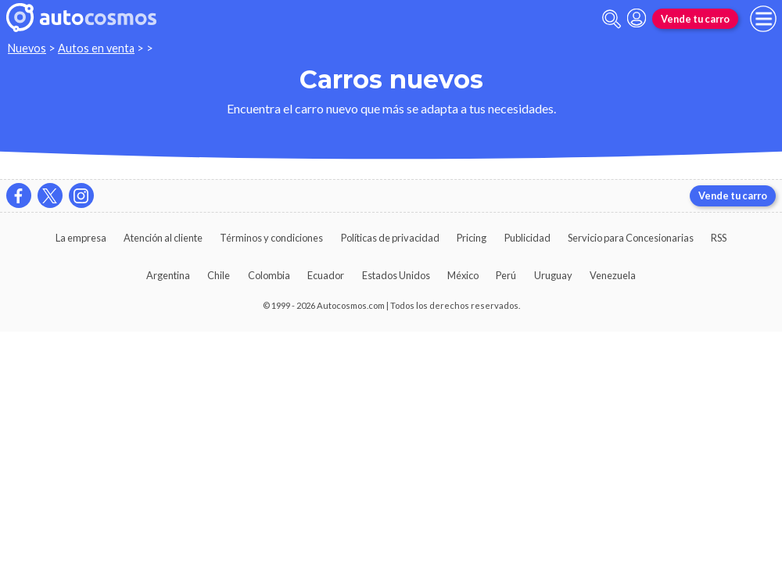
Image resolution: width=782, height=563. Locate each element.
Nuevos (27, 48)
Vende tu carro (695, 19)
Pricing (471, 237)
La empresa (81, 237)
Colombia (269, 275)
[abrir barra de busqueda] (611, 19)
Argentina (168, 275)
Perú (506, 275)
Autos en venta (96, 48)
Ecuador (325, 275)
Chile (218, 275)
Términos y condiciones (271, 237)
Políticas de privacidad (390, 237)
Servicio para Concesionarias (631, 237)
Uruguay (553, 275)
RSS (718, 237)
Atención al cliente (163, 237)
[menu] (763, 18)
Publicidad (527, 237)
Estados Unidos (396, 275)
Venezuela (613, 275)
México (463, 275)
